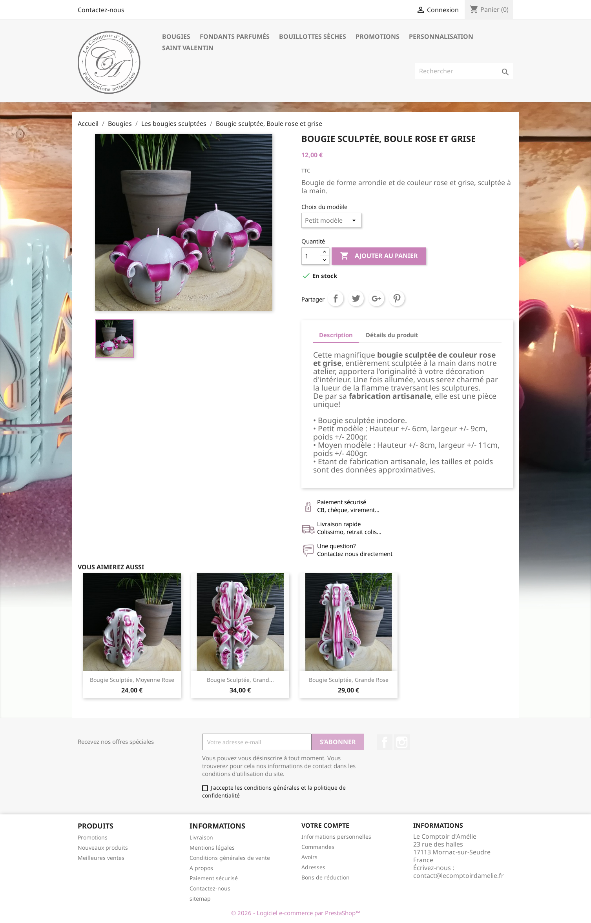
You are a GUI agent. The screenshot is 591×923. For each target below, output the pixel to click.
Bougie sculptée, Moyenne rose (132, 679)
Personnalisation (441, 36)
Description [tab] (336, 335)
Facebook (384, 742)
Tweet (356, 298)
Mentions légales (212, 847)
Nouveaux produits (103, 847)
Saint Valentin (187, 48)
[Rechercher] (464, 71)
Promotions (377, 36)
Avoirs (309, 857)
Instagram (402, 742)
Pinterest (397, 298)
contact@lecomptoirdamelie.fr (458, 875)
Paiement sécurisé (214, 878)
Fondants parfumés (235, 36)
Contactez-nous (101, 9)
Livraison (201, 837)
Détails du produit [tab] (392, 335)
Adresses (313, 867)
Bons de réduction (325, 877)
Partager (335, 298)
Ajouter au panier (379, 256)
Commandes (317, 846)
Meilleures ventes (101, 857)
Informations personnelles (336, 836)
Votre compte (325, 825)
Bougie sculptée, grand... (240, 679)
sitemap (200, 898)
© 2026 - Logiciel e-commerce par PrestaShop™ (295, 913)
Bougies (176, 36)
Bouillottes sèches (312, 36)
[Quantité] (310, 256)
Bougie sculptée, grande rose (349, 679)
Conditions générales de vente (230, 857)
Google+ (376, 298)
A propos (201, 868)
